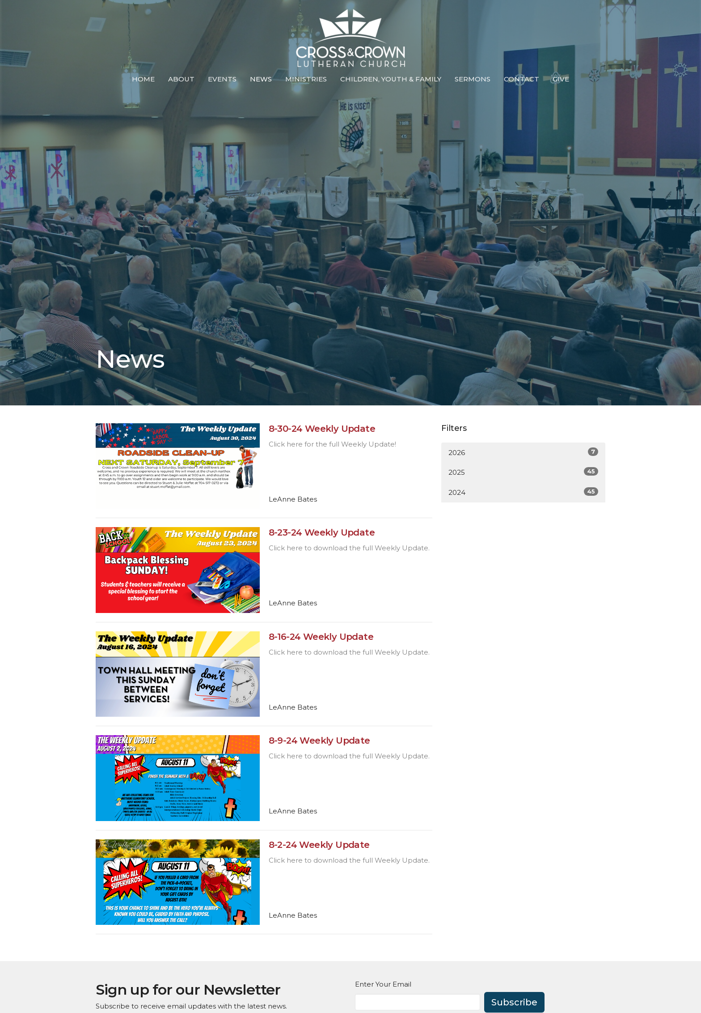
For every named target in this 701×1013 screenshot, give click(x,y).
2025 (523, 472)
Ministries (306, 79)
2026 (523, 452)
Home (143, 79)
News (261, 79)
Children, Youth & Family (390, 79)
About (181, 79)
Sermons (472, 79)
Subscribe (514, 1002)
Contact (521, 79)
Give (561, 79)
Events (222, 79)
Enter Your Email (383, 984)
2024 (523, 492)
